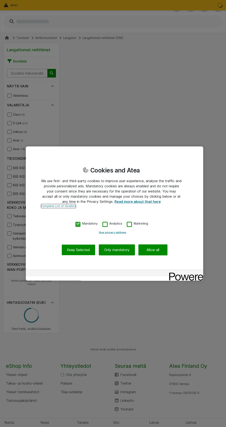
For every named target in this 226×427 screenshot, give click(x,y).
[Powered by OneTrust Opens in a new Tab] (184, 273)
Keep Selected (78, 250)
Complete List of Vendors (58, 206)
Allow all (153, 250)
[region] (114, 213)
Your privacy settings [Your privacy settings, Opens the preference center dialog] (112, 232)
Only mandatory (117, 250)
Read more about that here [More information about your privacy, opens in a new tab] (138, 201)
